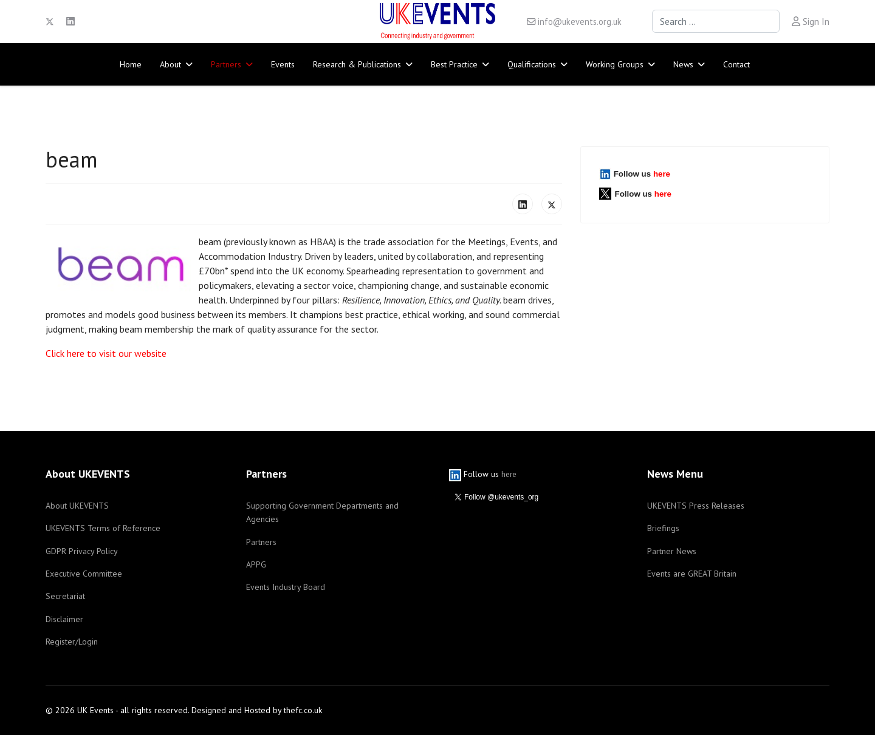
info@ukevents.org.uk (580, 21)
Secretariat (65, 596)
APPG (256, 564)
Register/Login (72, 641)
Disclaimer (64, 619)
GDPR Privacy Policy (82, 551)
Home (131, 64)
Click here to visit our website (106, 353)
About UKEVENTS (77, 505)
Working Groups (614, 64)
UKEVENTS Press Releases (695, 505)
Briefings (663, 528)
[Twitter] (50, 21)
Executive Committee (84, 573)
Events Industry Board (285, 586)
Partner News (671, 551)
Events (283, 64)
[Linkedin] (70, 21)
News (683, 64)
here (661, 173)
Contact (736, 64)
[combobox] (716, 21)
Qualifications (531, 64)
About (170, 64)
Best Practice (454, 64)
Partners (226, 64)
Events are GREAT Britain (691, 573)
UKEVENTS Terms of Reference (103, 528)
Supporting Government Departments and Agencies (322, 512)
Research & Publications (357, 64)
